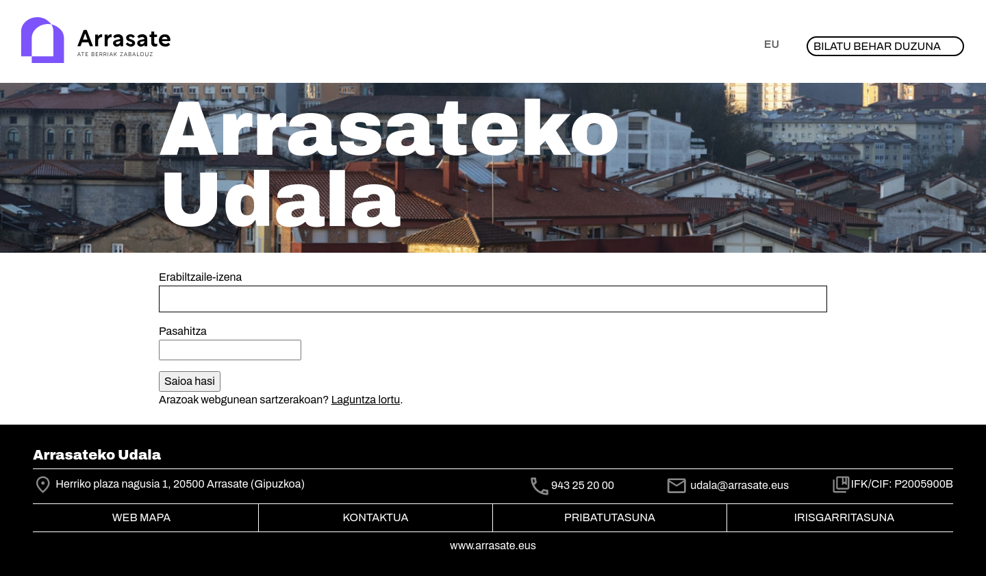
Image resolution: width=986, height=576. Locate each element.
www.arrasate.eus (493, 545)
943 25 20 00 (582, 485)
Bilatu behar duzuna (877, 46)
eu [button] (771, 44)
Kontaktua (376, 517)
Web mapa (141, 517)
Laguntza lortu (365, 399)
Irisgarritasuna (844, 517)
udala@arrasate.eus (727, 485)
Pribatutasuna (609, 517)
